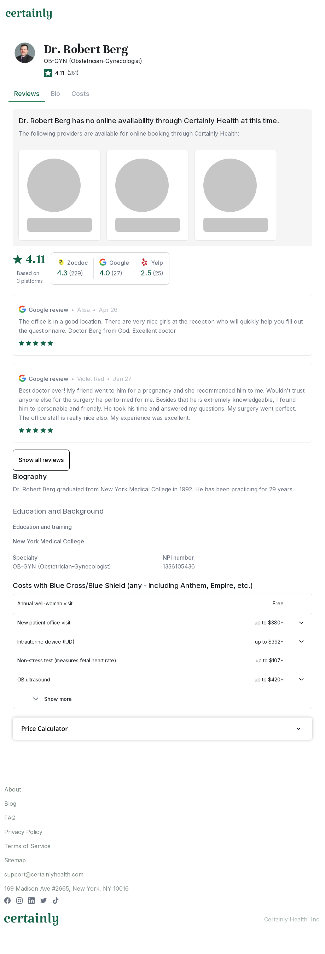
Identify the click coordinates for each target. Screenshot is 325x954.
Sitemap (15, 860)
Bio (55, 93)
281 (73, 73)
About (12, 789)
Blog (10, 803)
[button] (162, 622)
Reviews (27, 93)
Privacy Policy (23, 831)
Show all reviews (41, 459)
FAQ (10, 817)
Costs (80, 93)
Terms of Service (27, 846)
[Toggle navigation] (313, 14)
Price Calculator (162, 728)
